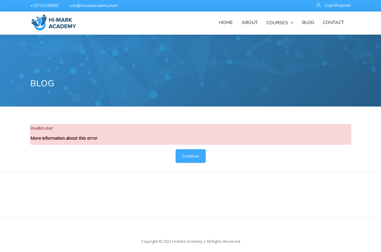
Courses (279, 23)
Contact (333, 22)
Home (226, 22)
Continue (190, 156)
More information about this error (63, 138)
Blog (308, 22)
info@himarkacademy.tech (93, 5)
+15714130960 (44, 5)
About (250, 22)
